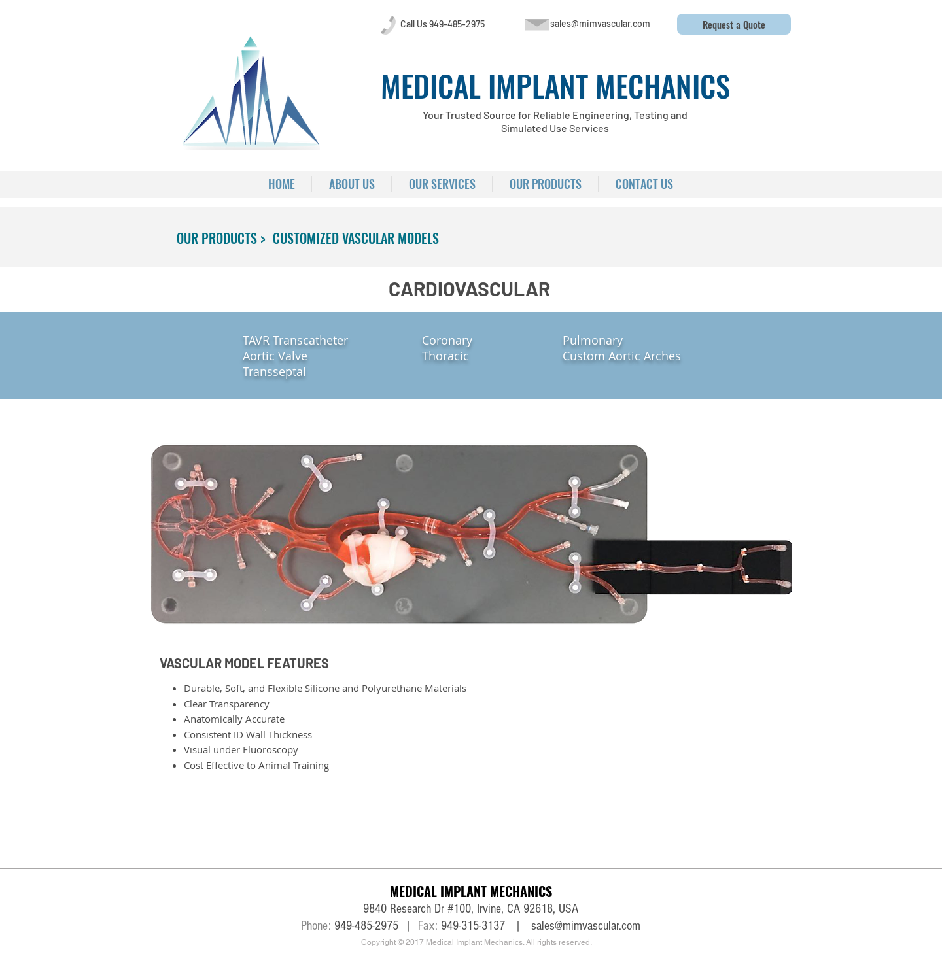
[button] (734, 24)
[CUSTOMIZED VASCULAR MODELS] (356, 238)
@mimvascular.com (597, 926)
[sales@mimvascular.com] (600, 23)
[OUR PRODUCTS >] (221, 238)
